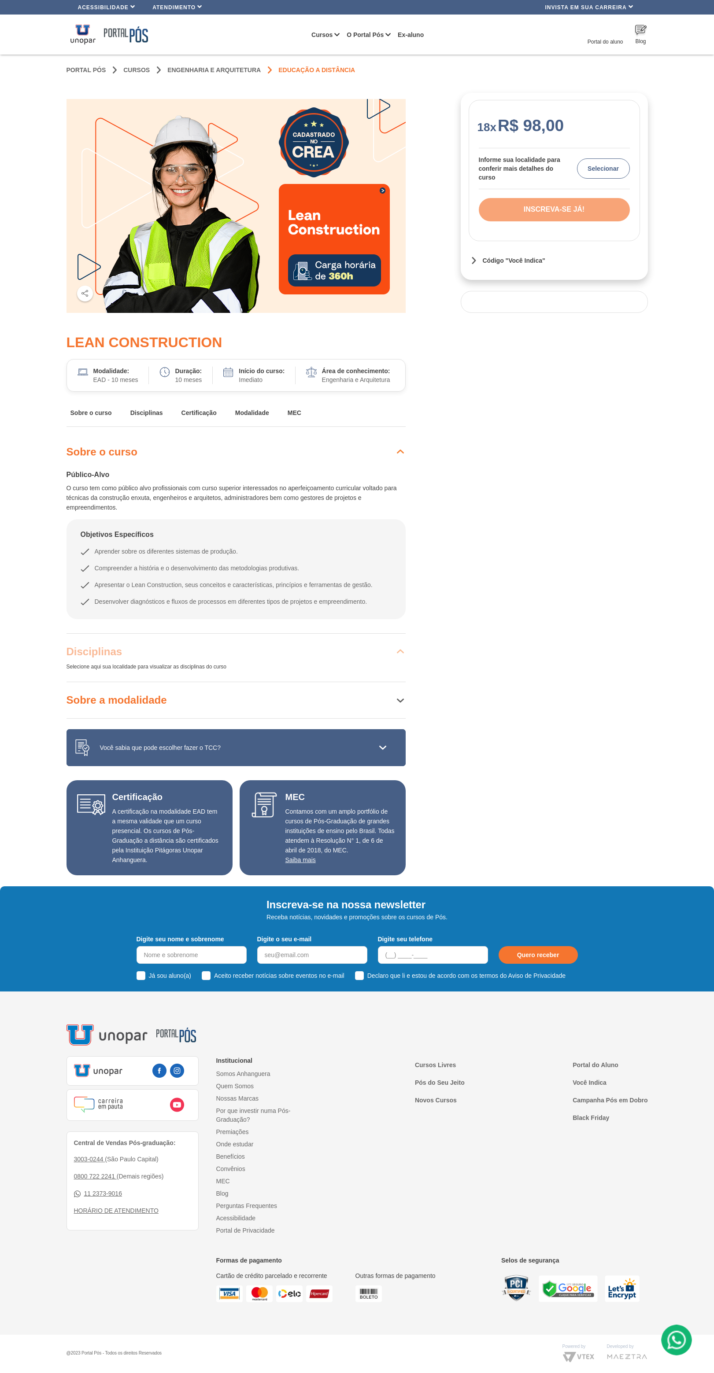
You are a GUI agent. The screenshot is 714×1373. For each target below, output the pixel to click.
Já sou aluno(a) (170, 975)
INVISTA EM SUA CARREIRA (589, 7)
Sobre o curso (91, 412)
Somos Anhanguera (243, 1073)
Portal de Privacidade (245, 1230)
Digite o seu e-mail (284, 939)
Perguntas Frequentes (246, 1205)
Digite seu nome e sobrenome (180, 939)
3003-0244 (89, 1159)
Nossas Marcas (237, 1098)
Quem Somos (235, 1086)
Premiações (232, 1131)
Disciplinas (146, 412)
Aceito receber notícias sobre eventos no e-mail (279, 975)
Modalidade (252, 412)
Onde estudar (235, 1144)
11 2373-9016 (98, 1193)
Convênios (230, 1168)
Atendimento (177, 7)
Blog (222, 1193)
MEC (294, 412)
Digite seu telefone (405, 939)
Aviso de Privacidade (537, 975)
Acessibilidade (107, 7)
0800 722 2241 (95, 1176)
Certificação (199, 412)
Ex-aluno (411, 34)
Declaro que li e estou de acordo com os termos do (466, 975)
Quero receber (538, 954)
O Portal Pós (365, 34)
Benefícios (230, 1156)
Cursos (322, 34)
